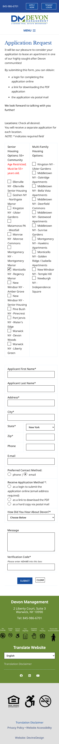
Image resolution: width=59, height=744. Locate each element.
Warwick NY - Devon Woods (15, 335)
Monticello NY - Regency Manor (17, 274)
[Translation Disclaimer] (18, 664)
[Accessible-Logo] (17, 636)
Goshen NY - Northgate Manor (17, 199)
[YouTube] (37, 675)
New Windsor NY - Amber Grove (16, 287)
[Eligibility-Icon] (25, 636)
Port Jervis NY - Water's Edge (16, 322)
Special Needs (17, 630)
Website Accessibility (39, 727)
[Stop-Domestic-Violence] (34, 636)
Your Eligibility (25, 630)
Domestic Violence (34, 629)
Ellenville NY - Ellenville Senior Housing (17, 186)
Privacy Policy (15, 727)
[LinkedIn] (29, 675)
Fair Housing (42, 630)
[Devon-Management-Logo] (29, 19)
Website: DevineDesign (29, 737)
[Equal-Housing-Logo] (42, 636)
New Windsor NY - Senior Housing (17, 300)
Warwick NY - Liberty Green (15, 348)
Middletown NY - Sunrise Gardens (42, 230)
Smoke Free (10, 629)
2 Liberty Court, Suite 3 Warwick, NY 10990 (29, 610)
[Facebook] (21, 675)
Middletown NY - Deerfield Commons (42, 204)
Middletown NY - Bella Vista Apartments (42, 190)
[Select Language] (29, 655)
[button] (29, 30)
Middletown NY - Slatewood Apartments (42, 217)
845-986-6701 (32, 618)
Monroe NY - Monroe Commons (15, 239)
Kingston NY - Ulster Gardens (16, 212)
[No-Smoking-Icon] (10, 635)
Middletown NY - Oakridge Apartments (42, 177)
